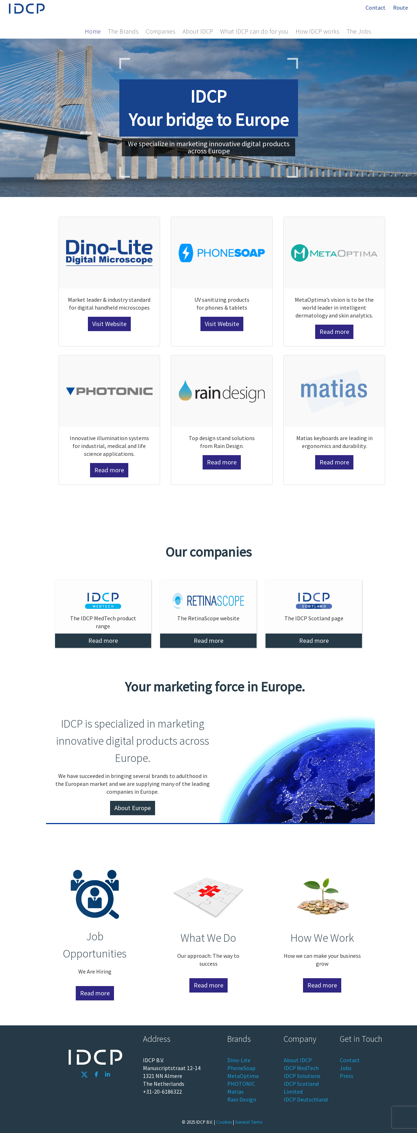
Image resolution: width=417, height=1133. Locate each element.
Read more (334, 331)
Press (346, 1075)
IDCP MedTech (301, 1068)
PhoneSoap (241, 1068)
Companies (160, 31)
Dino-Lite (238, 1060)
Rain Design (241, 1099)
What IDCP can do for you (254, 31)
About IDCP (198, 31)
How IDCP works (317, 31)
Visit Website (109, 324)
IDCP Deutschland (306, 1099)
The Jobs (359, 31)
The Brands (123, 31)
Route (400, 7)
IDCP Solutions (302, 1075)
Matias (235, 1091)
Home (93, 31)
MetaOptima (243, 1075)
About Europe (132, 808)
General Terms (248, 1122)
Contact (376, 7)
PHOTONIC (241, 1083)
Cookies (224, 1122)
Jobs (346, 1068)
